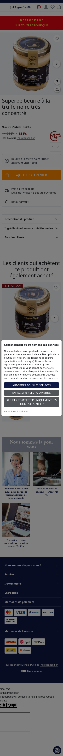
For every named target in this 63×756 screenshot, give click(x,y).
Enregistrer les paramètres (31, 392)
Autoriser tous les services (31, 385)
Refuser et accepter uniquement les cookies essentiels (31, 402)
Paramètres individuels (16, 411)
